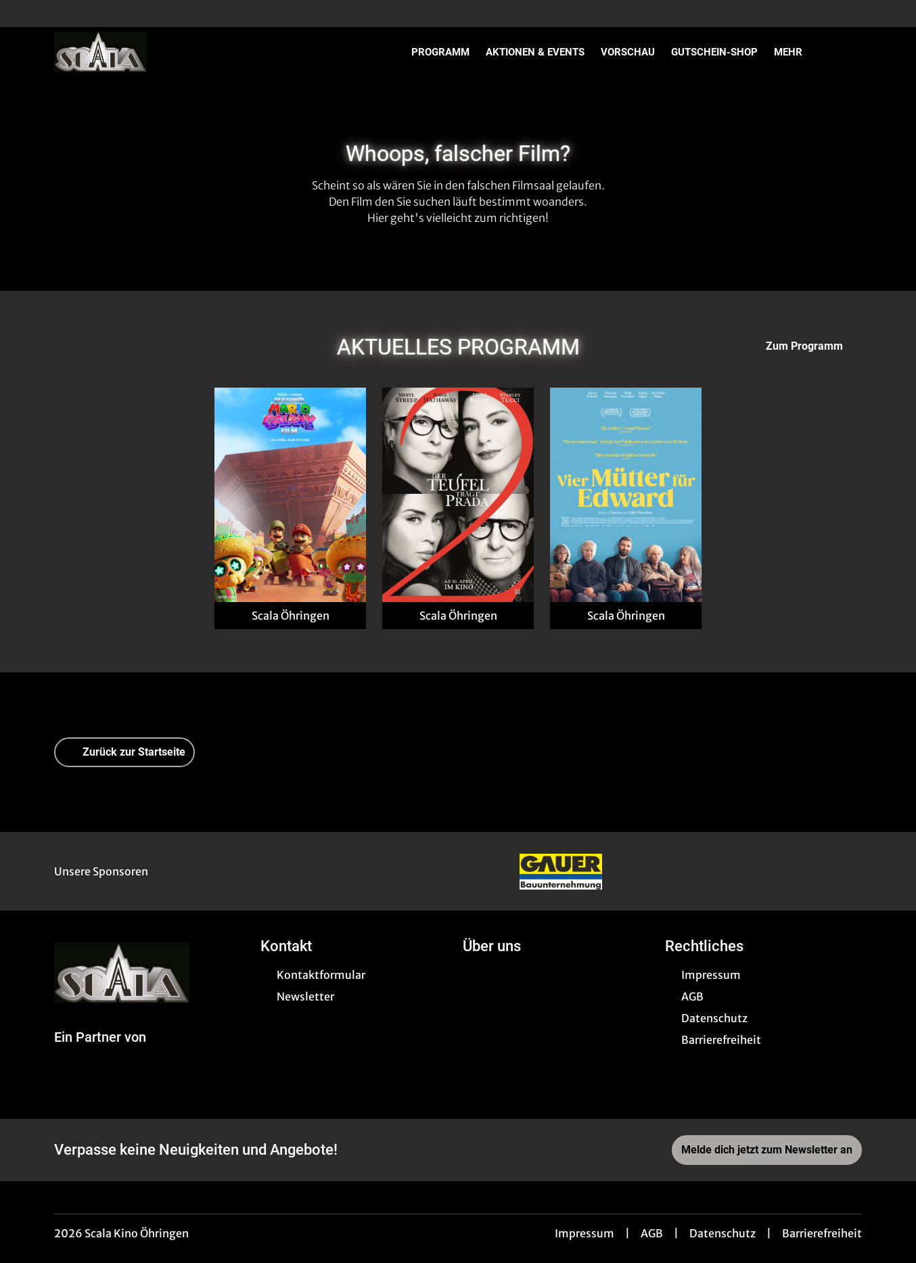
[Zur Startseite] (149, 51)
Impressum (584, 1233)
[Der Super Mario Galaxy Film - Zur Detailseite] (290, 495)
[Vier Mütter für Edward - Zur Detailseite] (626, 495)
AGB (652, 1233)
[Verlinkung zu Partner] (561, 871)
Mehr (796, 52)
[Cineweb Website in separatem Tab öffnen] (100, 1053)
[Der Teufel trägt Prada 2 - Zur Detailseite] (458, 495)
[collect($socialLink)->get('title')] (24, 13)
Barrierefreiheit (822, 1233)
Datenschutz (722, 1233)
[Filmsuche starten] (848, 51)
